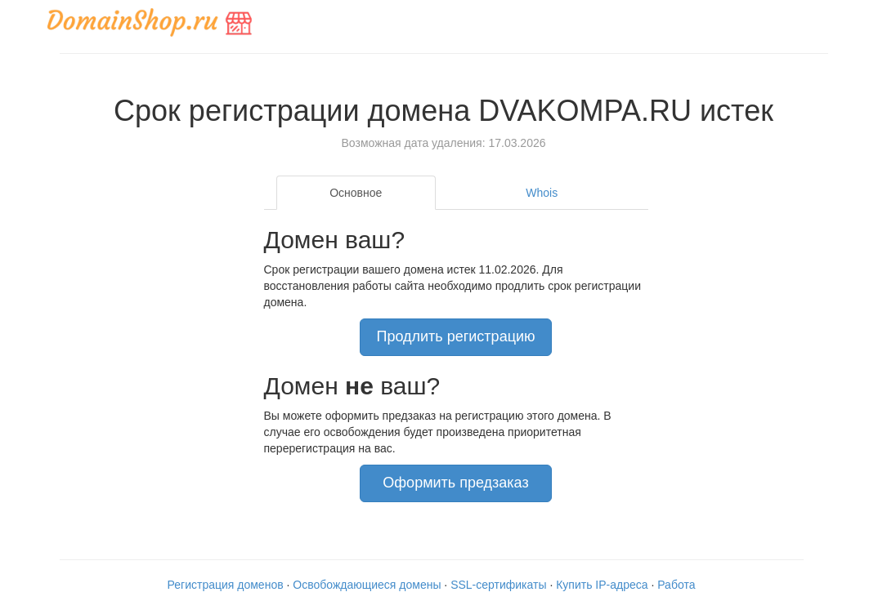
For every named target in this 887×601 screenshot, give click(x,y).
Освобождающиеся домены (367, 584)
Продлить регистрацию (455, 336)
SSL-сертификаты (498, 584)
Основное (355, 192)
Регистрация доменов (226, 584)
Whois (542, 192)
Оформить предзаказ (455, 482)
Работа (676, 584)
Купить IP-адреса (601, 584)
